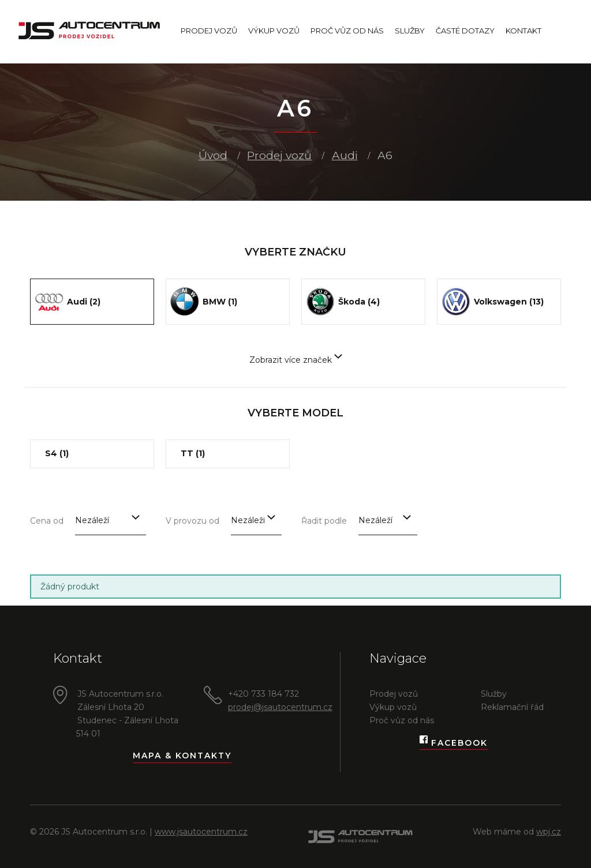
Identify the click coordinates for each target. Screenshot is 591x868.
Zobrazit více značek (295, 360)
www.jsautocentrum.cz (201, 831)
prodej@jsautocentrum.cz (280, 707)
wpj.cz (548, 831)
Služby (410, 30)
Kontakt (523, 30)
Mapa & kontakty (182, 755)
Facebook (454, 743)
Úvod (213, 155)
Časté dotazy (465, 30)
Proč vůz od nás (347, 30)
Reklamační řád (512, 707)
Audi (345, 155)
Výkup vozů (274, 30)
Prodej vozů (209, 30)
